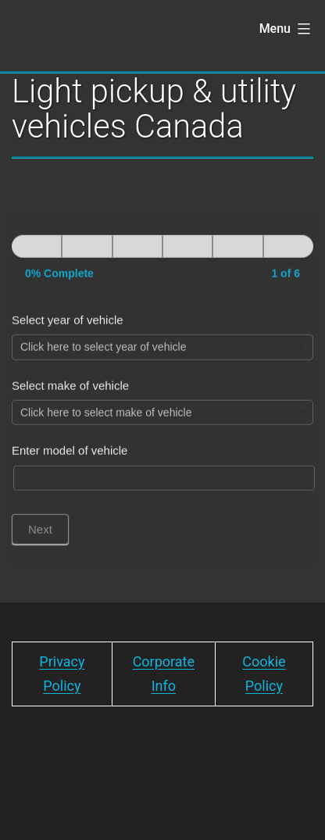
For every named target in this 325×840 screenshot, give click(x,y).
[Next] (87, 253)
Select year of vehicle (67, 327)
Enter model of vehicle (69, 457)
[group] (162, 266)
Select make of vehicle (70, 392)
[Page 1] (37, 253)
